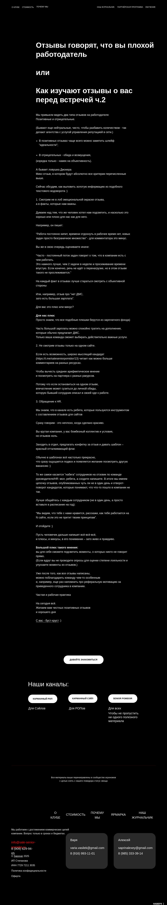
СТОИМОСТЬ (28, 7)
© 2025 (20, 856)
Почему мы (97, 815)
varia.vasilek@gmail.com (87, 848)
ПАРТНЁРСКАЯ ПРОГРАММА (130, 7)
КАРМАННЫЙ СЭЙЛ (82, 698)
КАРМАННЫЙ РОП (43, 699)
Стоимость (75, 814)
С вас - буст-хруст (47, 620)
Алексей (124, 840)
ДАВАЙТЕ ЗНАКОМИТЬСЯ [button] (83, 659)
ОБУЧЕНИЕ (150, 7)
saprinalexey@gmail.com (135, 848)
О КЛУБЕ (16, 7)
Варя (73, 840)
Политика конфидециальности (28, 870)
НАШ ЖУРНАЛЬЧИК (105, 7)
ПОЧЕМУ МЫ (42, 7)
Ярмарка (118, 814)
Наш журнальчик (142, 815)
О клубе (55, 815)
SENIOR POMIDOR (122, 698)
